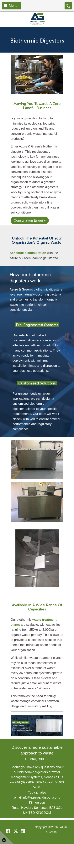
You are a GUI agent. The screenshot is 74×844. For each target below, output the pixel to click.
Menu (11, 6)
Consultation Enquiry (30, 220)
